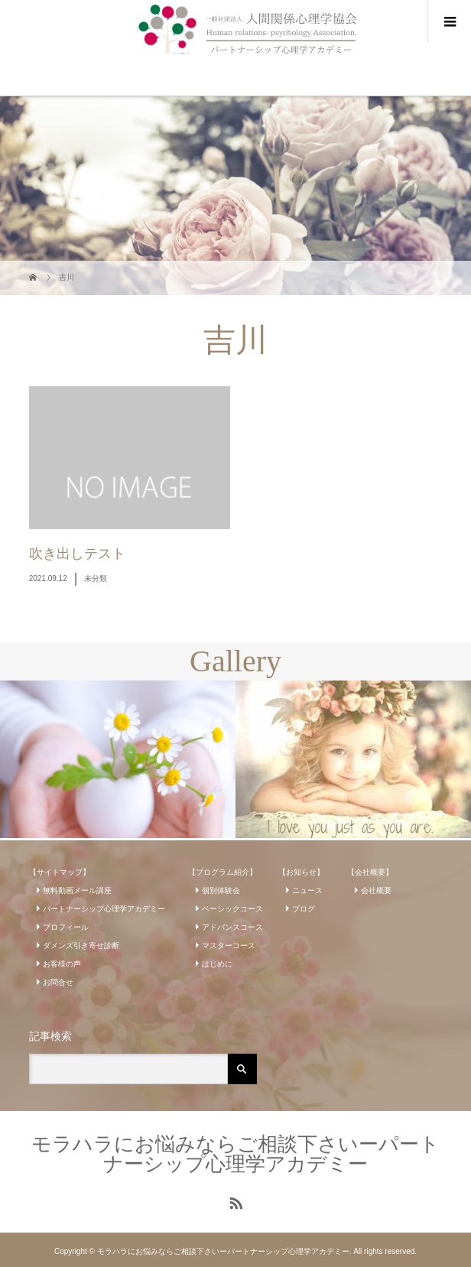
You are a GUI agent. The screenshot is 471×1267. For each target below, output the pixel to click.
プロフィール (66, 927)
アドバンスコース (232, 927)
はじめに (217, 964)
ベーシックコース (232, 909)
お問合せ (58, 982)
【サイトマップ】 (59, 872)
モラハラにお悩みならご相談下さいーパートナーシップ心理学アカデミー (235, 1153)
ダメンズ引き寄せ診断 (81, 945)
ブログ (303, 909)
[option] (118, 759)
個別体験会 (221, 890)
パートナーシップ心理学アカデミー (104, 909)
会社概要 (376, 890)
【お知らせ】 (301, 872)
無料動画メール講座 (77, 890)
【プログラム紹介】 (222, 872)
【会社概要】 (370, 872)
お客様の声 (62, 964)
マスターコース (228, 945)
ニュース (307, 890)
